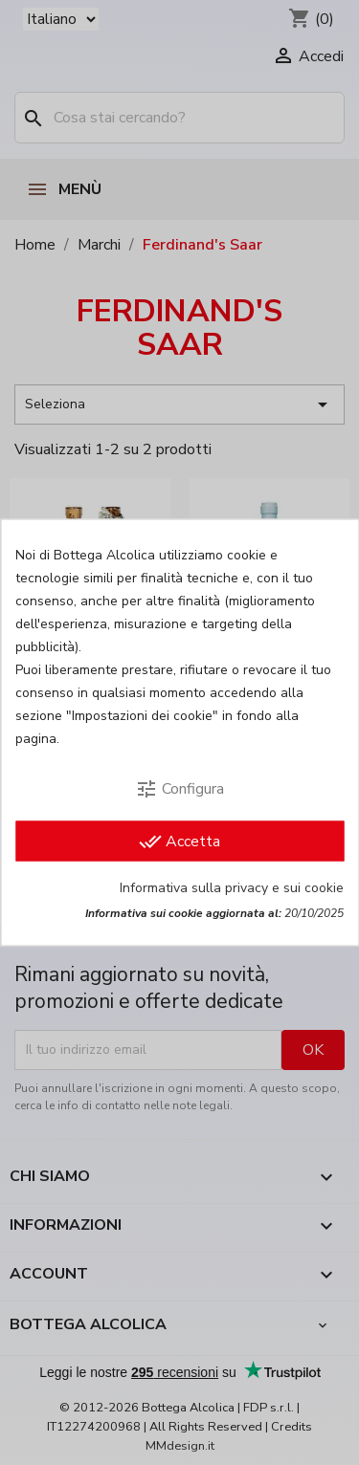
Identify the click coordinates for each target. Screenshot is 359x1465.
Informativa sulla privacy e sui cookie (232, 888)
